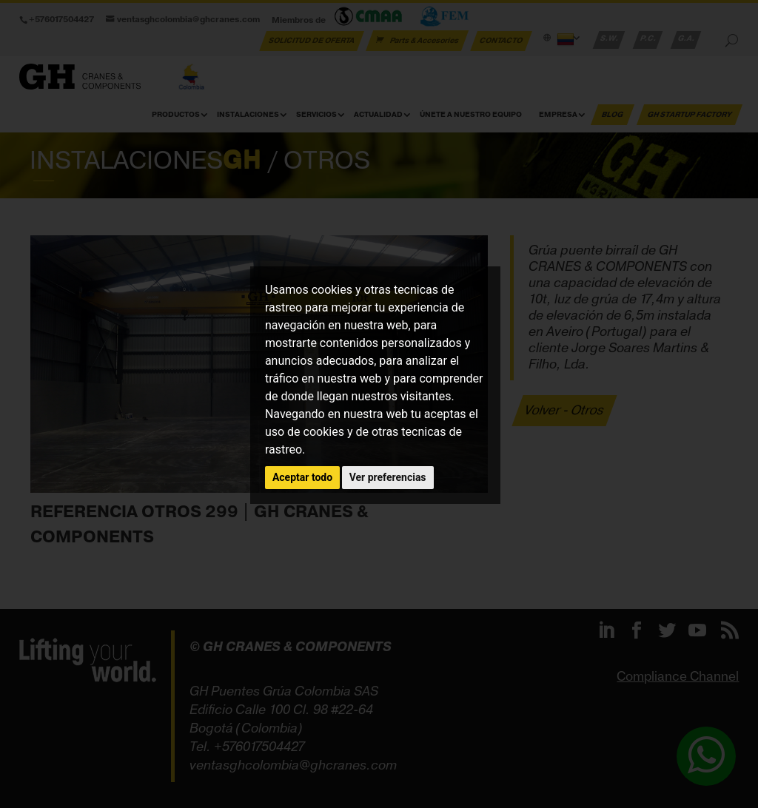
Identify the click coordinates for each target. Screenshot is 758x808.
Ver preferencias (387, 477)
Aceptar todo (302, 477)
